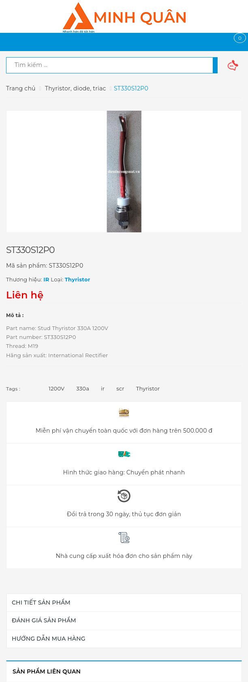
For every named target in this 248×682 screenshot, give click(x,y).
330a (82, 388)
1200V (56, 388)
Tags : (13, 389)
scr (120, 388)
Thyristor (148, 388)
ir (103, 388)
